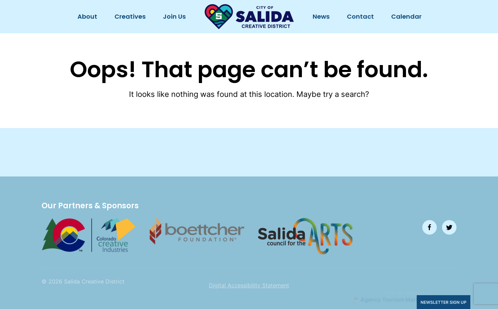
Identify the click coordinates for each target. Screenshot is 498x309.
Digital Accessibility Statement (249, 293)
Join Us (174, 16)
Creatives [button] (130, 16)
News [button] (321, 16)
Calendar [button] (406, 16)
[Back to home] (249, 16)
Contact (360, 16)
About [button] (87, 16)
